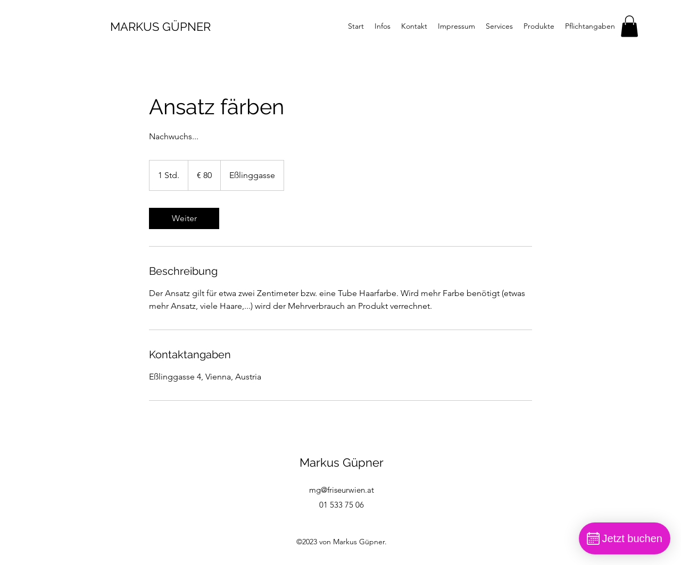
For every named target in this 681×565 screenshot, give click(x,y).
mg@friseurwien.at (341, 490)
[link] (184, 218)
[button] (629, 26)
